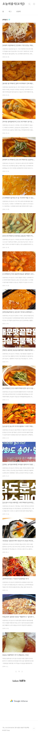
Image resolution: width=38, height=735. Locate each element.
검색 (29, 4)
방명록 (18, 11)
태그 (10, 11)
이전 (16, 671)
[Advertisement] (19, 701)
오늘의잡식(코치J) (13, 4)
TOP (34, 728)
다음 (22, 671)
